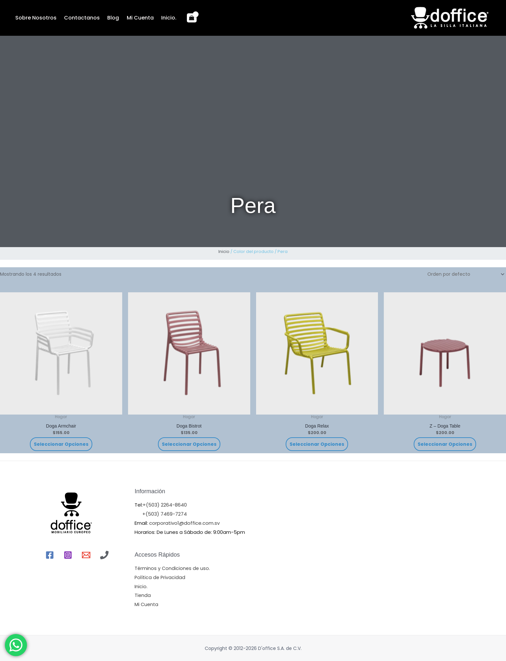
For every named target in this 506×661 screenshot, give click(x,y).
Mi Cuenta (136, 17)
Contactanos (80, 17)
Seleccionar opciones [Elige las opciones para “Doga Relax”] (317, 444)
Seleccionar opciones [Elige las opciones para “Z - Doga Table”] (445, 444)
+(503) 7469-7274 (164, 513)
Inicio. (164, 17)
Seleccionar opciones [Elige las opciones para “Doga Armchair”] (61, 444)
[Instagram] (68, 555)
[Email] (86, 555)
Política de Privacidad (161, 577)
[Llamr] (104, 555)
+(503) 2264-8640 (165, 504)
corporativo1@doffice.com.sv (184, 523)
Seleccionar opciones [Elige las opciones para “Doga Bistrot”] (189, 444)
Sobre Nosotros (35, 17)
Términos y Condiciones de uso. (173, 568)
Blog (110, 17)
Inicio (223, 251)
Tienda (143, 595)
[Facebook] (50, 555)
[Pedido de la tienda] (465, 274)
